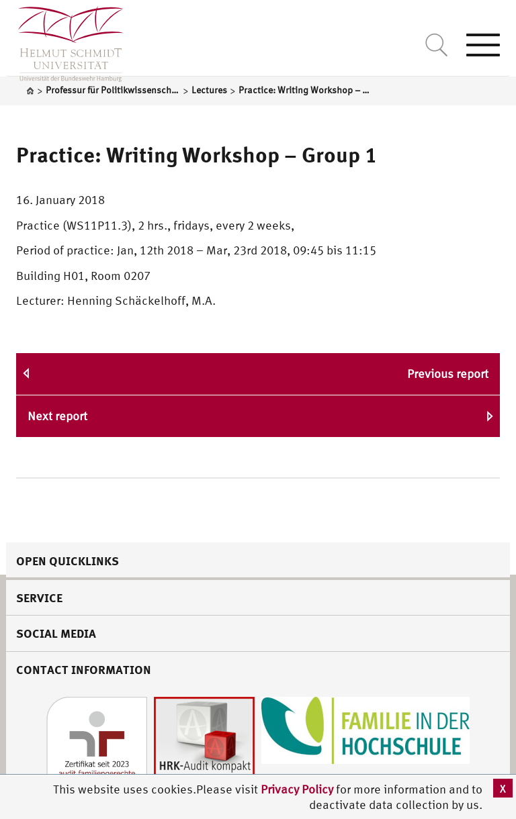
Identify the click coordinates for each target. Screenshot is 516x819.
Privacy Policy (298, 789)
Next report (57, 416)
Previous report (447, 374)
